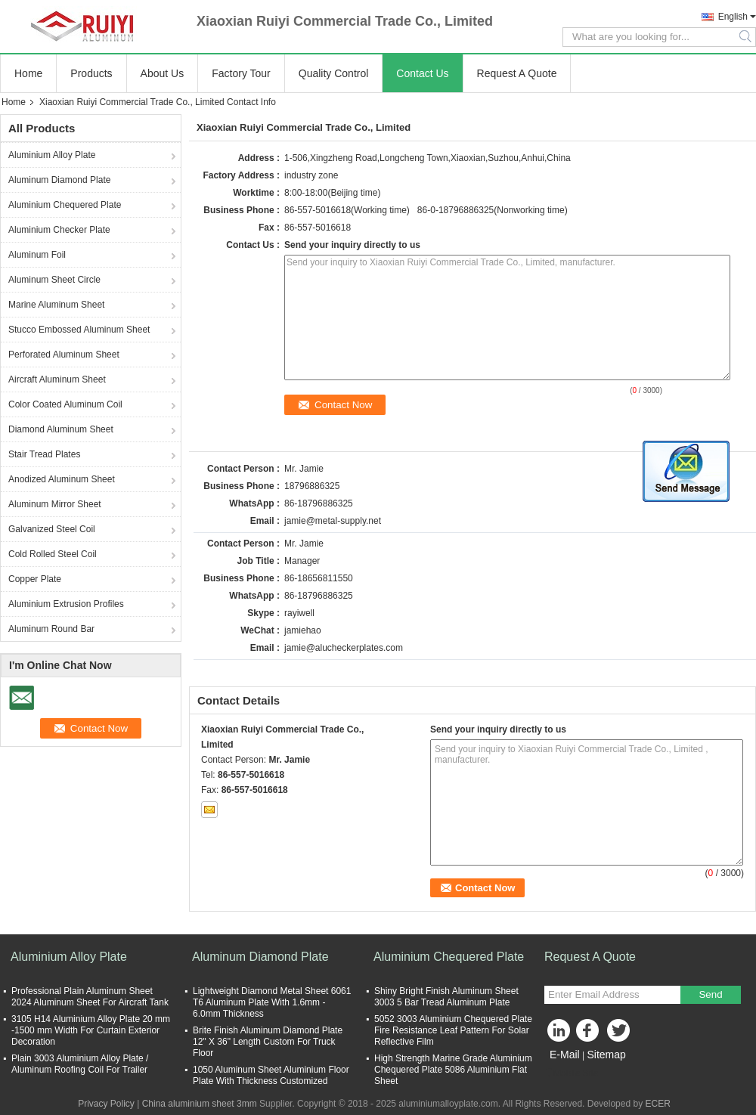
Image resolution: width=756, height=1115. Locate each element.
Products (91, 73)
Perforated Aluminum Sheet (63, 354)
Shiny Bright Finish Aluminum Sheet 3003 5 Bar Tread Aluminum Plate (446, 997)
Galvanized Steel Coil (51, 529)
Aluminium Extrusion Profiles (66, 604)
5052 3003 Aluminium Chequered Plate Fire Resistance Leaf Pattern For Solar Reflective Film (453, 1030)
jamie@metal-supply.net (332, 521)
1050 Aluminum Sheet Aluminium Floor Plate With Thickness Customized (271, 1075)
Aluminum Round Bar (51, 629)
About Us (162, 73)
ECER (657, 1103)
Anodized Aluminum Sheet (61, 479)
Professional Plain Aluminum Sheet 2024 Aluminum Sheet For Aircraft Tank (90, 997)
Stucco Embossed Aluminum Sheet (79, 329)
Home (28, 73)
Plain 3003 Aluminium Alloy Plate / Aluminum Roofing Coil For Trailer (79, 1064)
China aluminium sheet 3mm (199, 1103)
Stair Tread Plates (44, 454)
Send (710, 994)
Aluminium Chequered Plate (64, 205)
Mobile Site (571, 1073)
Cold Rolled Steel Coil (52, 554)
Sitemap (606, 1054)
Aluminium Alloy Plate (51, 155)
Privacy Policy (106, 1103)
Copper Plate (34, 579)
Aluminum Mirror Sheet (54, 504)
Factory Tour (241, 73)
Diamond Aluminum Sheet (60, 429)
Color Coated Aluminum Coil (65, 404)
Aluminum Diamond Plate (59, 180)
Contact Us (422, 73)
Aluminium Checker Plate (59, 230)
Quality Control (334, 73)
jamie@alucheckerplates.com (343, 648)
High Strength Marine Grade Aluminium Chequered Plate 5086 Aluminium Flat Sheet (453, 1069)
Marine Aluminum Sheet (56, 304)
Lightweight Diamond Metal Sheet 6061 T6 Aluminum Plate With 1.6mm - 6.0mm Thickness (272, 1002)
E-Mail (565, 1054)
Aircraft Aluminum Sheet (57, 379)
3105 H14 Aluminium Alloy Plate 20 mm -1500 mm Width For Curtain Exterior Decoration (90, 1030)
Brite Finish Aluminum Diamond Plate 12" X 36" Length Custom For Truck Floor (267, 1041)
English (733, 16)
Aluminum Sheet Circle (54, 279)
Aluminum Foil (37, 254)
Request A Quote (517, 73)
